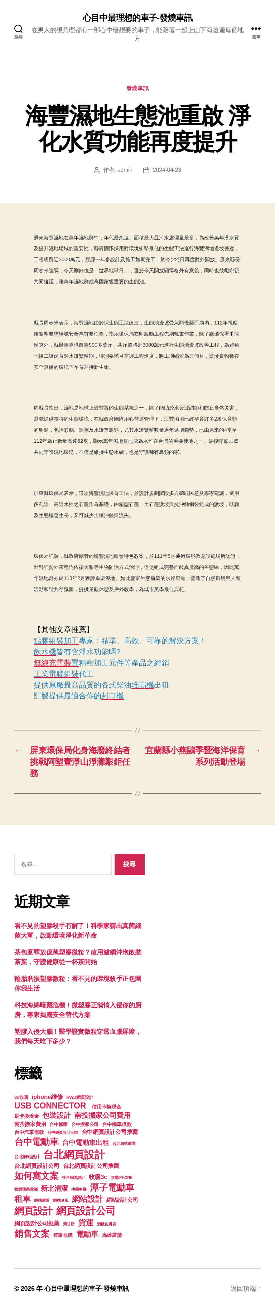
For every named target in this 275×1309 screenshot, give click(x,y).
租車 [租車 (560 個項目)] (22, 1199)
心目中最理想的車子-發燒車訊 (137, 18)
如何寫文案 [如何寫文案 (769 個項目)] (36, 1176)
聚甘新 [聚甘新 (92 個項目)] (68, 1224)
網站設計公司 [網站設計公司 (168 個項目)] (122, 1200)
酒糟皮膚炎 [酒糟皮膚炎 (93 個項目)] (106, 1224)
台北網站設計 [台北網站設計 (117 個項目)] (26, 1156)
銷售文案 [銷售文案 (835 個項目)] (32, 1234)
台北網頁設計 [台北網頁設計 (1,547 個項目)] (74, 1154)
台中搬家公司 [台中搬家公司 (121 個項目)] (84, 1124)
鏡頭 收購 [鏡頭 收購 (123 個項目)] (63, 1235)
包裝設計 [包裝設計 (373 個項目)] (56, 1115)
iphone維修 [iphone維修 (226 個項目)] (47, 1097)
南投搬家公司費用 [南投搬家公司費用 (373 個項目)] (102, 1115)
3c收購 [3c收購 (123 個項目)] (21, 1097)
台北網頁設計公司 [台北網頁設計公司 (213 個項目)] (36, 1165)
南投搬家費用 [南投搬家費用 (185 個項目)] (30, 1124)
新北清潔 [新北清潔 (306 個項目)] (54, 1188)
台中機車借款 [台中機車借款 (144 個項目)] (116, 1124)
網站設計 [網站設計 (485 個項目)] (87, 1199)
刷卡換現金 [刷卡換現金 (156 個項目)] (26, 1116)
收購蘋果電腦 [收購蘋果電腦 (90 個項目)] (25, 1189)
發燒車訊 (137, 88)
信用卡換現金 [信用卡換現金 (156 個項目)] (106, 1107)
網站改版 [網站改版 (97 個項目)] (60, 1200)
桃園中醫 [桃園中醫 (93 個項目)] (79, 1189)
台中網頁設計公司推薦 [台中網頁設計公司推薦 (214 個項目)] (110, 1132)
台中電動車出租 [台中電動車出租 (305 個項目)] (85, 1142)
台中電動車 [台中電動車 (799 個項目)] (36, 1142)
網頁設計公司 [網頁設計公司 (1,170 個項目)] (86, 1210)
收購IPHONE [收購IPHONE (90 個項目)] (121, 1177)
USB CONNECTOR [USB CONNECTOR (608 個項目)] (51, 1105)
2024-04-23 (167, 170)
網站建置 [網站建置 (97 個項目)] (41, 1200)
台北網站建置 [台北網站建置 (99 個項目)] (123, 1143)
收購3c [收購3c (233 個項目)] (98, 1177)
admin (124, 170)
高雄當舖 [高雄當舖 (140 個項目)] (112, 1235)
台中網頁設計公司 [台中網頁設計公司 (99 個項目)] (62, 1132)
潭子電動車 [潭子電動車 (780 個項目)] (112, 1188)
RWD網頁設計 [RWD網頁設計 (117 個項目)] (79, 1097)
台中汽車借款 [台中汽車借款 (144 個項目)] (29, 1132)
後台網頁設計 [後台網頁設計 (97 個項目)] (73, 1177)
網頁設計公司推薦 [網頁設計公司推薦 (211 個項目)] (36, 1223)
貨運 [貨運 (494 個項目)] (85, 1222)
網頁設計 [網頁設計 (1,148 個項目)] (33, 1210)
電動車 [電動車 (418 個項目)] (87, 1234)
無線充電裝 (56, 663)
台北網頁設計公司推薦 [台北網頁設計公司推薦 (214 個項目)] (91, 1165)
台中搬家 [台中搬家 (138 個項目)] (58, 1124)
